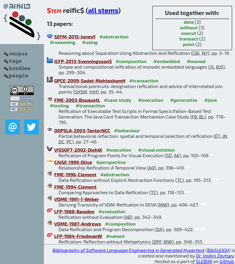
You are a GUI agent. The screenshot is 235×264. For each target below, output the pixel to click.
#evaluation (111, 211)
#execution (150, 100)
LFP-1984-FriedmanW (78, 236)
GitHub (227, 261)
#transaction (144, 80)
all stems (103, 10)
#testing (59, 105)
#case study (117, 100)
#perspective (111, 162)
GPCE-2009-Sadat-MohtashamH (89, 80)
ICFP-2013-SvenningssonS (83, 61)
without (188, 27)
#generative (183, 100)
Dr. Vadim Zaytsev (215, 255)
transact (188, 38)
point (189, 44)
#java (210, 100)
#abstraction (114, 36)
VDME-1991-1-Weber (76, 199)
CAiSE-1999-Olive (73, 162)
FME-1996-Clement (75, 174)
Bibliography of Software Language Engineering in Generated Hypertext (128, 250)
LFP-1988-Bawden (74, 211)
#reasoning (62, 42)
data (189, 22)
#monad (196, 61)
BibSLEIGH (218, 250)
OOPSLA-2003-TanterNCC (82, 130)
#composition (131, 61)
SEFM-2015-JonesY (75, 36)
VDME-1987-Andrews (77, 223)
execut (188, 33)
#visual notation (156, 150)
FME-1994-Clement (75, 186)
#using (90, 42)
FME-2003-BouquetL (77, 100)
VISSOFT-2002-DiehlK (78, 150)
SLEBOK (204, 261)
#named (115, 236)
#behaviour (127, 130)
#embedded (166, 61)
